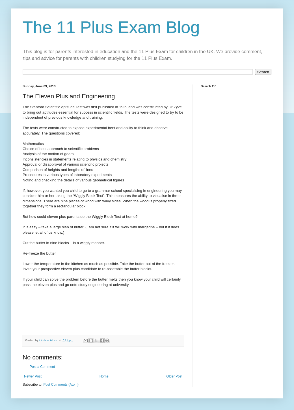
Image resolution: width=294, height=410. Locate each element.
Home (104, 376)
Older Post (174, 376)
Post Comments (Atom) (61, 385)
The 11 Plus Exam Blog (111, 27)
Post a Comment (42, 367)
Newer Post (33, 376)
